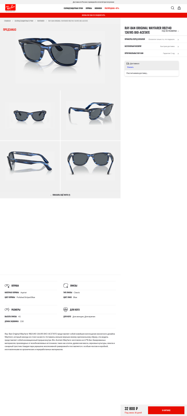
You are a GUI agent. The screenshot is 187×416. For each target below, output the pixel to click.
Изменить (130, 67)
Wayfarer (40, 21)
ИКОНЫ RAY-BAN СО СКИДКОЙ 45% (93, 15)
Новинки (98, 8)
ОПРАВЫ (89, 8)
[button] (170, 31)
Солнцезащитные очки (73, 8)
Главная (7, 21)
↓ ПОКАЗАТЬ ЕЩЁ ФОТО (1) (60, 194)
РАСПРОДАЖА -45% (112, 8)
